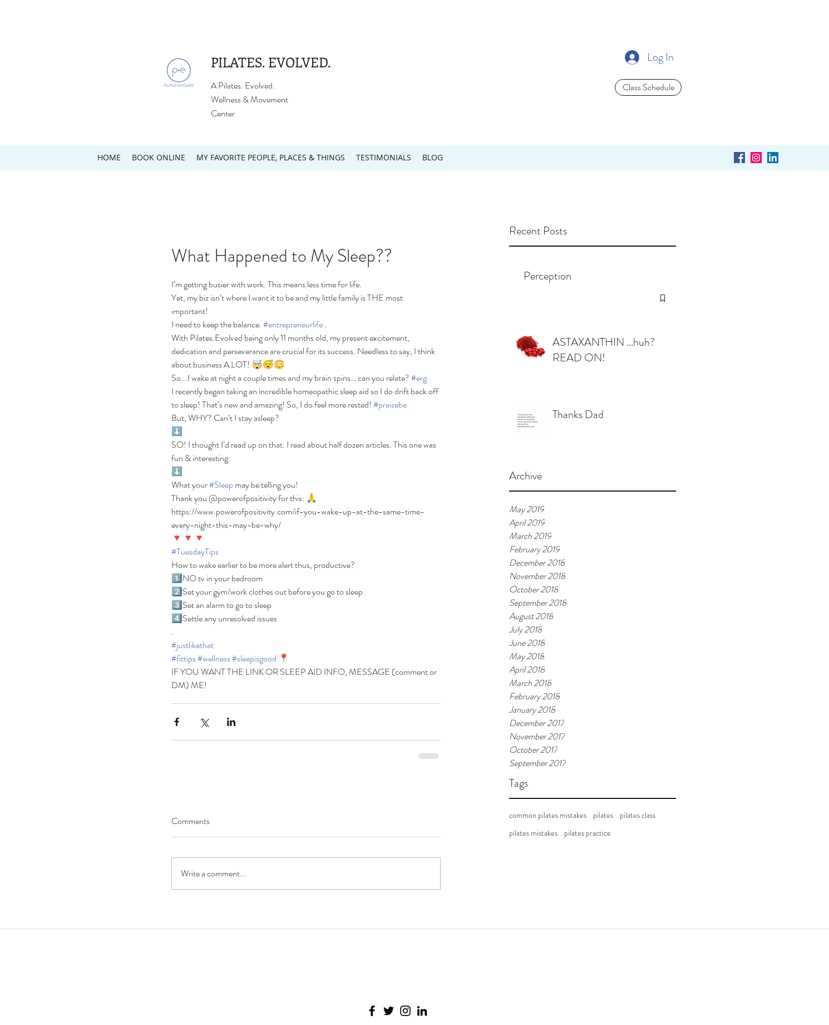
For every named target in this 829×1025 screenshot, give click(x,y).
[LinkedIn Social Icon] (772, 157)
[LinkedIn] (422, 1011)
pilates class (637, 815)
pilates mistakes (533, 833)
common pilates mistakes (547, 815)
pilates (603, 815)
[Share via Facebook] (176, 722)
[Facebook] (372, 1011)
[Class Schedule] (648, 87)
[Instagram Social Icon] (756, 157)
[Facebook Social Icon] (739, 157)
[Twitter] (389, 1011)
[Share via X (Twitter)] (204, 722)
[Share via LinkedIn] (231, 722)
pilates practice (587, 833)
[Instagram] (405, 1011)
